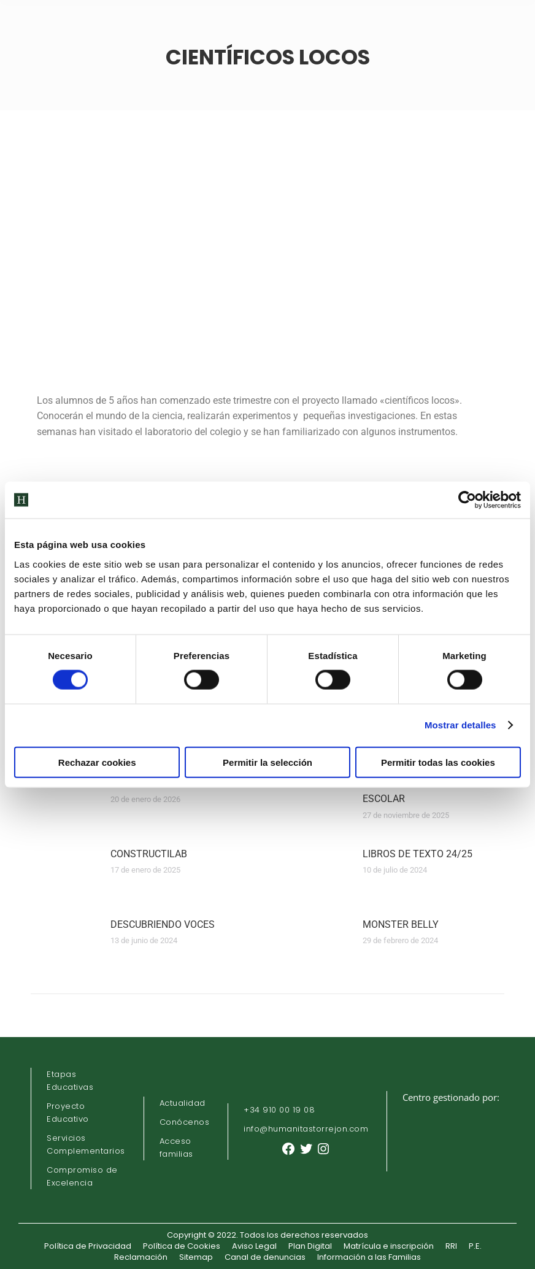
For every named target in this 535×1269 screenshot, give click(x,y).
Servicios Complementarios (86, 1144)
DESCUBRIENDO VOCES (162, 924)
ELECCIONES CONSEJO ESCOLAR (414, 791)
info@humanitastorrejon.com (306, 1129)
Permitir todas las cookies (438, 762)
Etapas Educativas (70, 1080)
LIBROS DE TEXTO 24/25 (417, 854)
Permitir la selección (267, 762)
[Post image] (64, 803)
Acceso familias (176, 1147)
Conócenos (185, 1122)
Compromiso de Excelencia (82, 1176)
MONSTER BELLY (401, 924)
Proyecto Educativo (68, 1112)
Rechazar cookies (97, 762)
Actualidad (183, 1103)
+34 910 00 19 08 (279, 1110)
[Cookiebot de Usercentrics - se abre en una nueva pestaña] (467, 500)
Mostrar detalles (460, 725)
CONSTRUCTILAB (148, 854)
